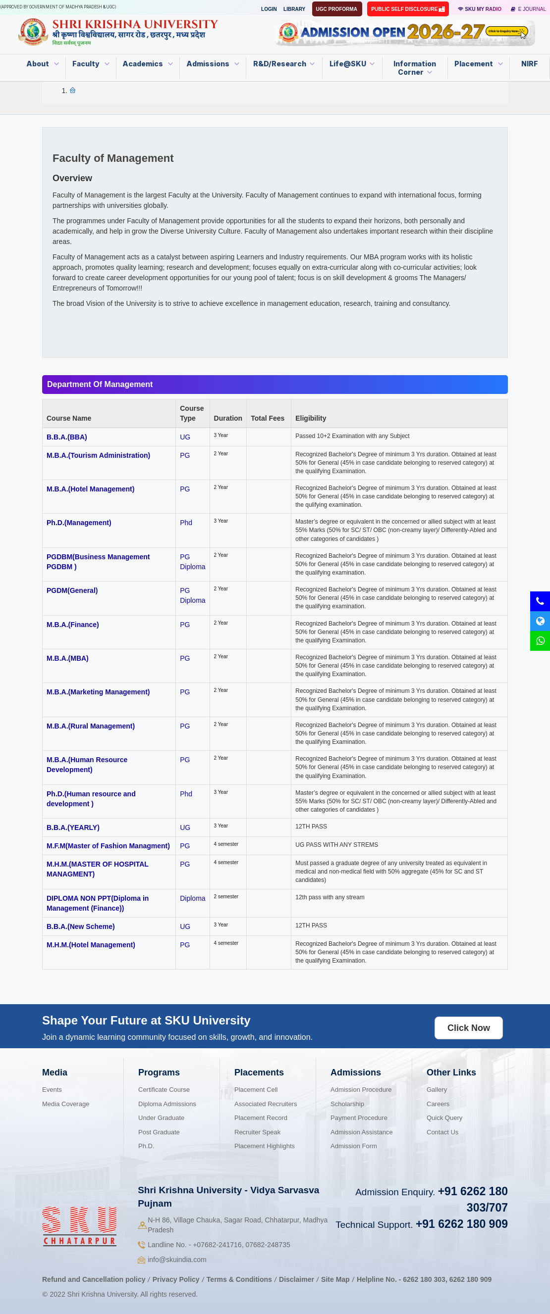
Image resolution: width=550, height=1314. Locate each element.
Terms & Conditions (240, 1279)
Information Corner (414, 67)
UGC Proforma (337, 9)
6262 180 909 (470, 1279)
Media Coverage (65, 1104)
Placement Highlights (264, 1146)
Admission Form (353, 1146)
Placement (478, 63)
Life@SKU (352, 63)
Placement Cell (255, 1089)
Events (52, 1089)
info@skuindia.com (177, 1260)
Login (269, 9)
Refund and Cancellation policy (93, 1279)
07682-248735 (267, 1245)
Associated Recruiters (265, 1104)
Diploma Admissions (167, 1104)
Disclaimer (296, 1279)
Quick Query (444, 1117)
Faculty (91, 63)
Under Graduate (161, 1117)
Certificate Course (164, 1089)
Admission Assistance (361, 1132)
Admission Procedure (361, 1089)
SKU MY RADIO (479, 9)
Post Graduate (159, 1132)
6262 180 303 (424, 1279)
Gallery (437, 1089)
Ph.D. (146, 1146)
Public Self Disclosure (405, 9)
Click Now (468, 1028)
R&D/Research (284, 63)
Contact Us (442, 1132)
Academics (147, 63)
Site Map (335, 1279)
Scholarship (347, 1104)
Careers (438, 1104)
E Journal (528, 9)
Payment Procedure (358, 1117)
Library (294, 9)
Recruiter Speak (257, 1132)
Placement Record (260, 1117)
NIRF (529, 63)
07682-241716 (217, 1245)
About (42, 63)
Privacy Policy (176, 1279)
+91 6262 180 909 (462, 1223)
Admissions (212, 63)
